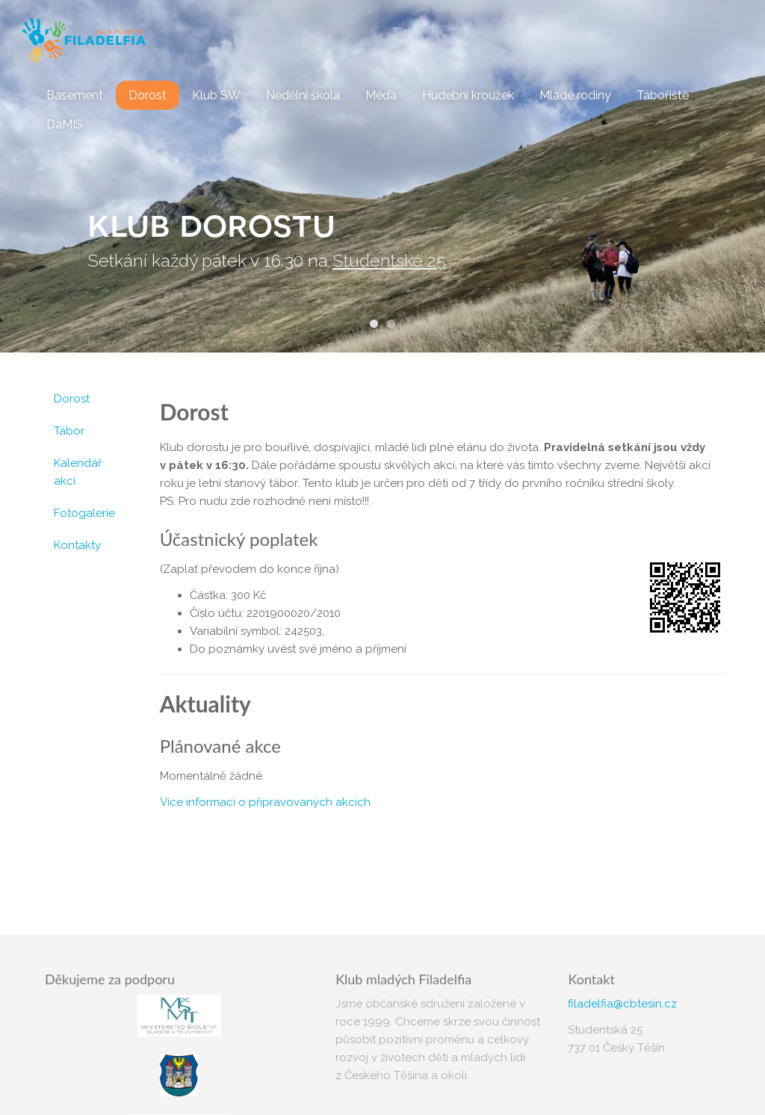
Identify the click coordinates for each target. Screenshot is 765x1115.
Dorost (147, 95)
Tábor (69, 431)
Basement (74, 95)
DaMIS (64, 124)
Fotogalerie (84, 513)
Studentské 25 (389, 260)
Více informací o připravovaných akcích (265, 802)
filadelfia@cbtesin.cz (622, 1003)
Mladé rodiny (575, 95)
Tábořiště (663, 95)
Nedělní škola (303, 95)
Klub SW (216, 95)
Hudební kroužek (468, 95)
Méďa (381, 95)
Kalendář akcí (78, 472)
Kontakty (77, 545)
